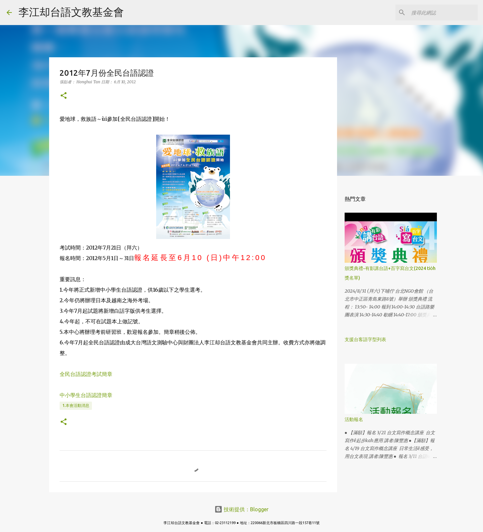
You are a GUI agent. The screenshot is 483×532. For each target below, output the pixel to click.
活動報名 (354, 419)
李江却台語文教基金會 (71, 12)
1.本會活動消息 (75, 405)
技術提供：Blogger (241, 509)
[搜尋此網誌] (443, 12)
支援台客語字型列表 (365, 339)
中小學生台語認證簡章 (86, 395)
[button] (64, 96)
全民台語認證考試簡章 (86, 374)
